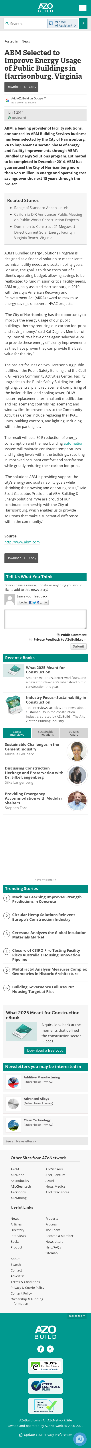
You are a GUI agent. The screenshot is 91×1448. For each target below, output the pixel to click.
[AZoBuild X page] (50, 1349)
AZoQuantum (55, 1175)
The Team (53, 1230)
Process (51, 1224)
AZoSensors (54, 1169)
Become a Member (59, 1236)
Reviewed (17, 118)
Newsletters (54, 1241)
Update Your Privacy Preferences (46, 1434)
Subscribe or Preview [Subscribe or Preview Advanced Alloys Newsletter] (38, 1103)
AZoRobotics (20, 1181)
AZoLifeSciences (57, 1192)
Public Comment (74, 635)
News (26, 41)
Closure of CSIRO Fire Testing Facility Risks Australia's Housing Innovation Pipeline (46, 955)
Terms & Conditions (25, 1282)
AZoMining (19, 1198)
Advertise (18, 1276)
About (15, 1259)
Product (16, 1247)
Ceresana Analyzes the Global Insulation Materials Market (49, 935)
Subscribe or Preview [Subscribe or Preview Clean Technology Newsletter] (38, 1125)
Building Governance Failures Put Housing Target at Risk (43, 989)
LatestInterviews (17, 733)
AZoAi (50, 1181)
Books (15, 1241)
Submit (78, 646)
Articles (16, 1224)
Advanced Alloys (36, 1099)
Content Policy (21, 1293)
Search (16, 1264)
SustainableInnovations (46, 733)
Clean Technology (37, 1120)
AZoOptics (18, 1192)
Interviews (18, 1236)
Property (52, 1218)
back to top (77, 1316)
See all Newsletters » (21, 1141)
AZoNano (17, 1175)
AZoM (15, 1169)
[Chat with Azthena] (80, 1439)
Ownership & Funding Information (27, 1301)
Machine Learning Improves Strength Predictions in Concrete (47, 899)
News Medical (56, 1186)
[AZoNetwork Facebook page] (40, 1349)
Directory (17, 1230)
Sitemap (52, 1253)
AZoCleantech (21, 1186)
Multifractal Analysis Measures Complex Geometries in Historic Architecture (49, 971)
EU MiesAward (74, 733)
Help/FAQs (53, 1247)
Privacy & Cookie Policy (27, 1287)
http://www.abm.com (22, 542)
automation (73, 443)
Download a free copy (45, 1050)
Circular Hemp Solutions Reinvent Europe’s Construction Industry (43, 917)
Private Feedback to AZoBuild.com (60, 639)
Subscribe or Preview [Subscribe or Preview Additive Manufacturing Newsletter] (38, 1082)
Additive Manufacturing (42, 1077)
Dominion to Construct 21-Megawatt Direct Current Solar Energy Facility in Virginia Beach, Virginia (45, 232)
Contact (16, 1270)
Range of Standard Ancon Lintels (41, 207)
